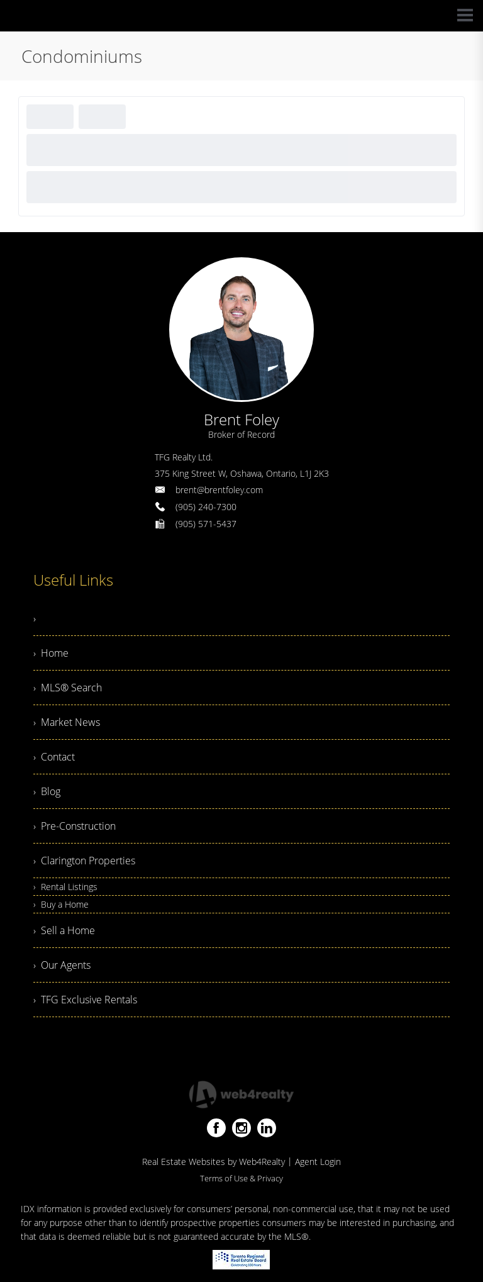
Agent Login (318, 1162)
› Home (51, 653)
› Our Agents (62, 965)
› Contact (54, 757)
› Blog (46, 791)
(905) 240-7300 (205, 507)
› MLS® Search (67, 687)
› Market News (66, 722)
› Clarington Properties (84, 860)
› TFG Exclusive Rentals (85, 999)
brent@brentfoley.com (219, 490)
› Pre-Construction (74, 826)
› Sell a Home (64, 930)
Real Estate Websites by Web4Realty (213, 1162)
